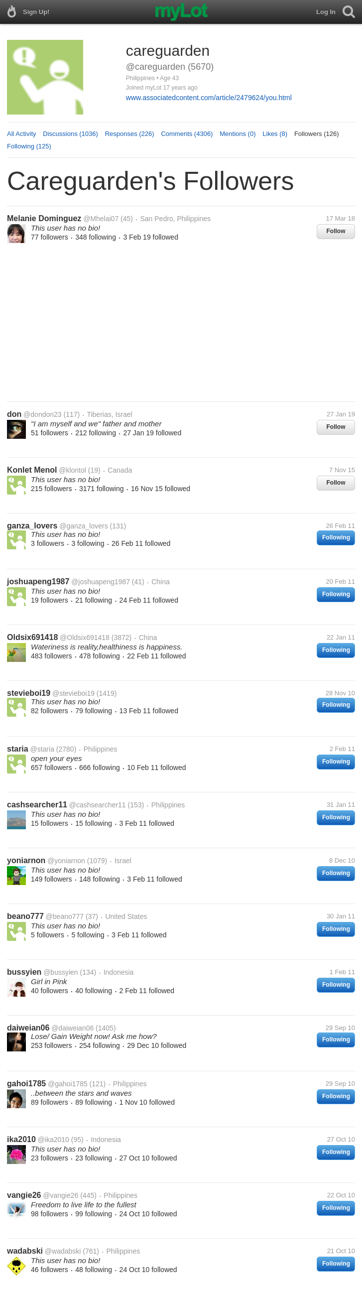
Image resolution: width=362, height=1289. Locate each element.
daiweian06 (28, 1028)
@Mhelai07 (101, 219)
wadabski (25, 1251)
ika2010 (21, 1139)
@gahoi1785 (68, 1084)
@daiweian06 (72, 1028)
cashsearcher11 (37, 804)
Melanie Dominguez (44, 218)
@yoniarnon (66, 861)
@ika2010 (53, 1140)
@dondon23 (42, 414)
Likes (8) (274, 133)
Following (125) (29, 146)
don (14, 414)
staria (17, 749)
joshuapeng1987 (38, 581)
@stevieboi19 (73, 693)
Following (336, 537)
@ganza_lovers (83, 526)
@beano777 (65, 916)
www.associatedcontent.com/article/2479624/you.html (209, 98)
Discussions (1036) (70, 133)
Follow (336, 231)
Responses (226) (129, 133)
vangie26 (24, 1195)
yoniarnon (26, 860)
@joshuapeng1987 (100, 582)
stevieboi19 (28, 693)
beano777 (25, 916)
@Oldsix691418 (85, 638)
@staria (42, 749)
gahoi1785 (26, 1083)
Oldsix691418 (32, 637)
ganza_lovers (32, 525)
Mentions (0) (237, 133)
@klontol (72, 470)
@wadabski (63, 1251)
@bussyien (60, 972)
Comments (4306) (187, 133)
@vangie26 (60, 1195)
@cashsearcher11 (97, 805)
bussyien (24, 972)
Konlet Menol (32, 470)
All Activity (21, 133)
